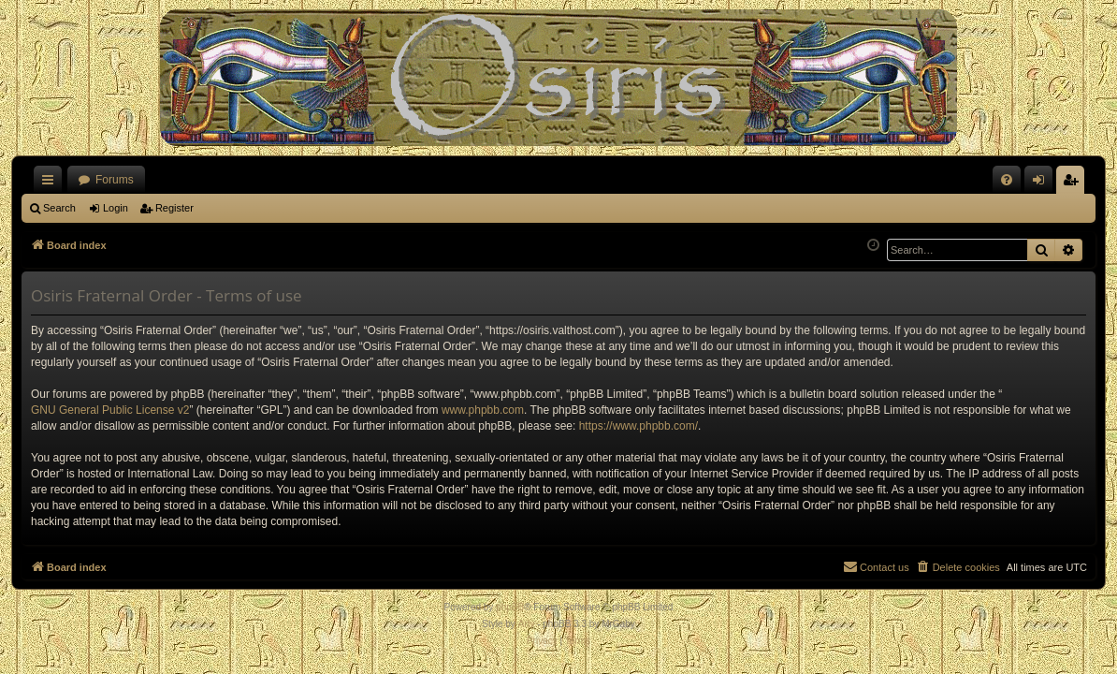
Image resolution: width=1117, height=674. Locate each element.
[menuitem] (1007, 180)
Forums (114, 179)
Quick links (51, 183)
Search (59, 207)
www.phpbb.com (483, 410)
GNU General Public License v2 (110, 410)
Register (174, 207)
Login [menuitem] (1042, 183)
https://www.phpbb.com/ (638, 425)
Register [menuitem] (1074, 183)
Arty (526, 624)
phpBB (510, 607)
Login (115, 207)
